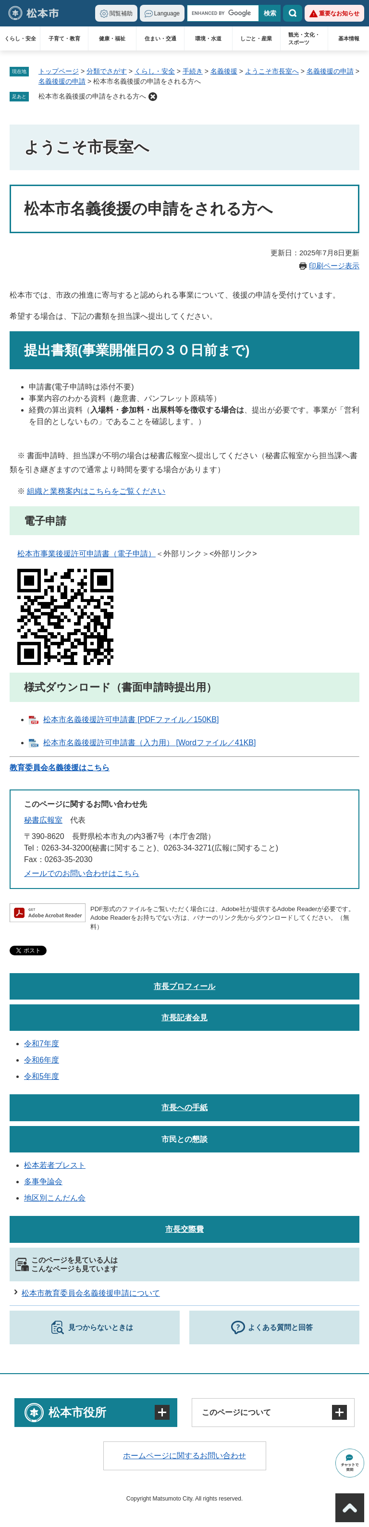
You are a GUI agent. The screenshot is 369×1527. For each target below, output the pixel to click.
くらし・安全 (20, 38)
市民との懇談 (184, 1139)
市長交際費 (184, 1229)
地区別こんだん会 (55, 1198)
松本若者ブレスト (55, 1165)
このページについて (236, 1412)
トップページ (58, 71)
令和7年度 (41, 1043)
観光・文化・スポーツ (304, 38)
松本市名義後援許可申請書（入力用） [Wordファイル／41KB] (149, 742)
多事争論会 (43, 1181)
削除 (152, 96)
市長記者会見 (184, 1018)
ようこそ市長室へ (272, 71)
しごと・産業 (256, 38)
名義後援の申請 (330, 71)
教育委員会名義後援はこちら (60, 768)
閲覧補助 (121, 13)
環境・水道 (208, 38)
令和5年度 (41, 1076)
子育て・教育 (64, 38)
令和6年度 (41, 1060)
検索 (292, 13)
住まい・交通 (160, 38)
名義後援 (223, 71)
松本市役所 (77, 1412)
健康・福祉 (112, 38)
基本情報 (348, 38)
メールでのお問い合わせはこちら (81, 873)
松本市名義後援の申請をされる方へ (92, 96)
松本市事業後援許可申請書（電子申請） (86, 554)
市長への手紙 (184, 1107)
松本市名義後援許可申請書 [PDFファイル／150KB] (131, 719)
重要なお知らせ (339, 13)
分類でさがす (106, 71)
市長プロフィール (184, 986)
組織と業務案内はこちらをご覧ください (96, 491)
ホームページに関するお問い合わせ (184, 1456)
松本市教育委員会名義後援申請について (91, 1293)
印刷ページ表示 (334, 266)
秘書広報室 (43, 820)
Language (167, 13)
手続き (193, 71)
